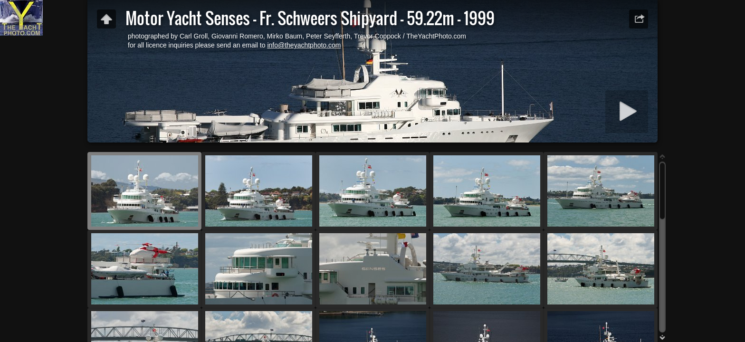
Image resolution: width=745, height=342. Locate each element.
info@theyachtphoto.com (304, 45)
